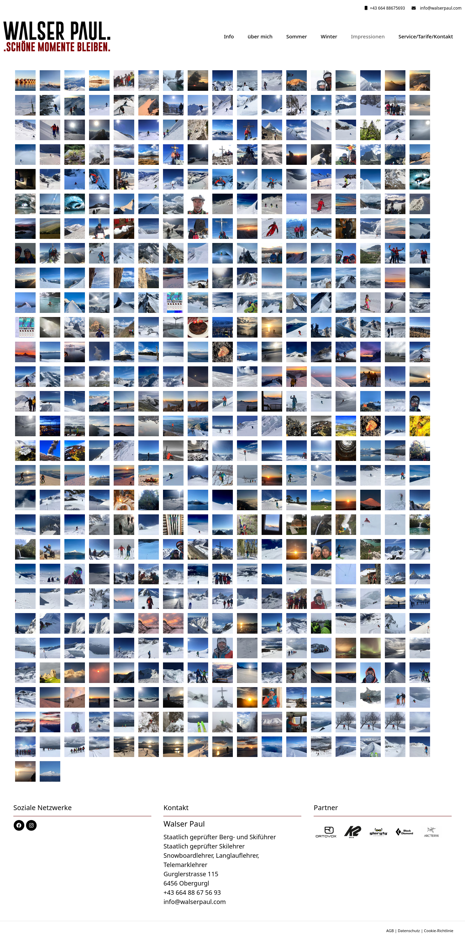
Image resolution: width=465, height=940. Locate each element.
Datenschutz (409, 930)
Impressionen (368, 36)
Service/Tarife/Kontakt (426, 36)
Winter (329, 36)
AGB (390, 930)
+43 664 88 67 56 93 (192, 892)
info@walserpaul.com (440, 8)
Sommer (296, 36)
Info (229, 36)
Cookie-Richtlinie (438, 930)
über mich (260, 36)
